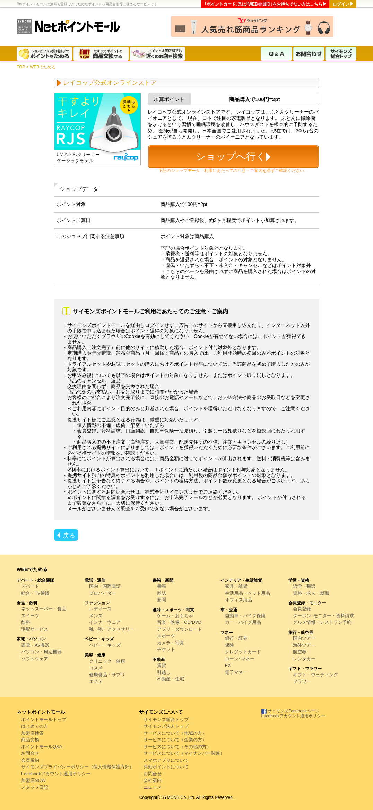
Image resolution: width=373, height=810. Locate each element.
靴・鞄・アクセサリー (111, 629)
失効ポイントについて (166, 766)
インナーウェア (105, 622)
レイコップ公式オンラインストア (110, 82)
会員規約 (30, 760)
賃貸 (161, 665)
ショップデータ (185, 170)
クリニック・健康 (107, 661)
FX (228, 665)
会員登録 (302, 608)
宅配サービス (34, 629)
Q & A (276, 54)
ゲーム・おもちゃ (175, 615)
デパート (30, 586)
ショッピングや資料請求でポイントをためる (45, 54)
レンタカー (304, 658)
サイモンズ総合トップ (340, 54)
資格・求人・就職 (311, 593)
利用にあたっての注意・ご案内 (233, 170)
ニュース (153, 787)
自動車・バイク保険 (245, 615)
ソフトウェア (34, 658)
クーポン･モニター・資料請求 (323, 615)
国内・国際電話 (105, 586)
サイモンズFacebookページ (290, 711)
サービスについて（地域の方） (175, 733)
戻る (69, 535)
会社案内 (153, 780)
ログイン (341, 4)
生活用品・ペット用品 (247, 593)
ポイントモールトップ (43, 719)
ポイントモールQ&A (41, 746)
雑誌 (161, 593)
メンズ (96, 615)
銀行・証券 (236, 638)
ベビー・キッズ (105, 645)
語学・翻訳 (304, 586)
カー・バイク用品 (243, 622)
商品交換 (30, 739)
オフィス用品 (238, 599)
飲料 (25, 622)
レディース (100, 608)
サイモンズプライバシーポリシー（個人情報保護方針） (77, 766)
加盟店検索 (32, 733)
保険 (229, 645)
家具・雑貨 (236, 586)
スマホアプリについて (166, 760)
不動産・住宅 (170, 678)
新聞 (161, 599)
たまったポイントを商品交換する (101, 54)
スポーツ (166, 635)
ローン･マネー (239, 658)
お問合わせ (308, 54)
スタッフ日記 (34, 787)
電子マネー (236, 672)
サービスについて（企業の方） (175, 739)
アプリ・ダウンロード (179, 629)
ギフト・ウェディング (315, 674)
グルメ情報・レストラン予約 (322, 622)
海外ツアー (304, 645)
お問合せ (30, 753)
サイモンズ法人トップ (166, 726)
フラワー (302, 681)
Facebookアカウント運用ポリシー (55, 773)
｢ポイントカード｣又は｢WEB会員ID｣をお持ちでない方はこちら (263, 4)
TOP (21, 67)
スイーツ (30, 615)
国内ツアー (304, 638)
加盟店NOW (33, 780)
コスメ (96, 667)
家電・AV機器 (35, 645)
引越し (164, 672)
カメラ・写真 (170, 642)
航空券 (299, 651)
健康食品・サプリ (107, 674)
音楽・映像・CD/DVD (179, 622)
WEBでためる (43, 67)
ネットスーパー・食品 (43, 608)
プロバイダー (102, 593)
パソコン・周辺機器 (41, 651)
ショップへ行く (231, 156)
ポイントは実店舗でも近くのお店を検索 (158, 54)
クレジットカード (243, 651)
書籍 (161, 586)
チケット (166, 649)
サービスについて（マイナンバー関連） (184, 753)
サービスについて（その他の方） (177, 746)
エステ (96, 681)
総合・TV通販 (35, 593)
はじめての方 (34, 726)
